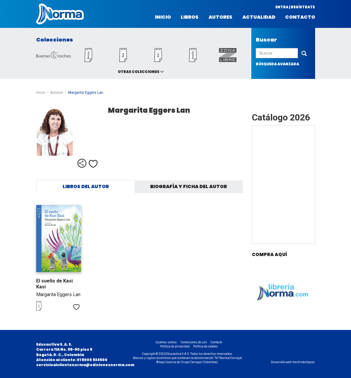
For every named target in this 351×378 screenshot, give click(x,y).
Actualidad (258, 17)
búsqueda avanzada (277, 63)
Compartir (81, 163)
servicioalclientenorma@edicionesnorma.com (85, 364)
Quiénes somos (166, 342)
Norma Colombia (60, 14)
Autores (220, 17)
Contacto (300, 17)
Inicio (163, 17)
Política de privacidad (175, 346)
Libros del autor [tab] (86, 186)
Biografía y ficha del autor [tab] (188, 186)
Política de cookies (205, 346)
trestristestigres (304, 362)
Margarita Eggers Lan (58, 294)
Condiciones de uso (193, 342)
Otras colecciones (138, 71)
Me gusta (93, 164)
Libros (189, 17)
